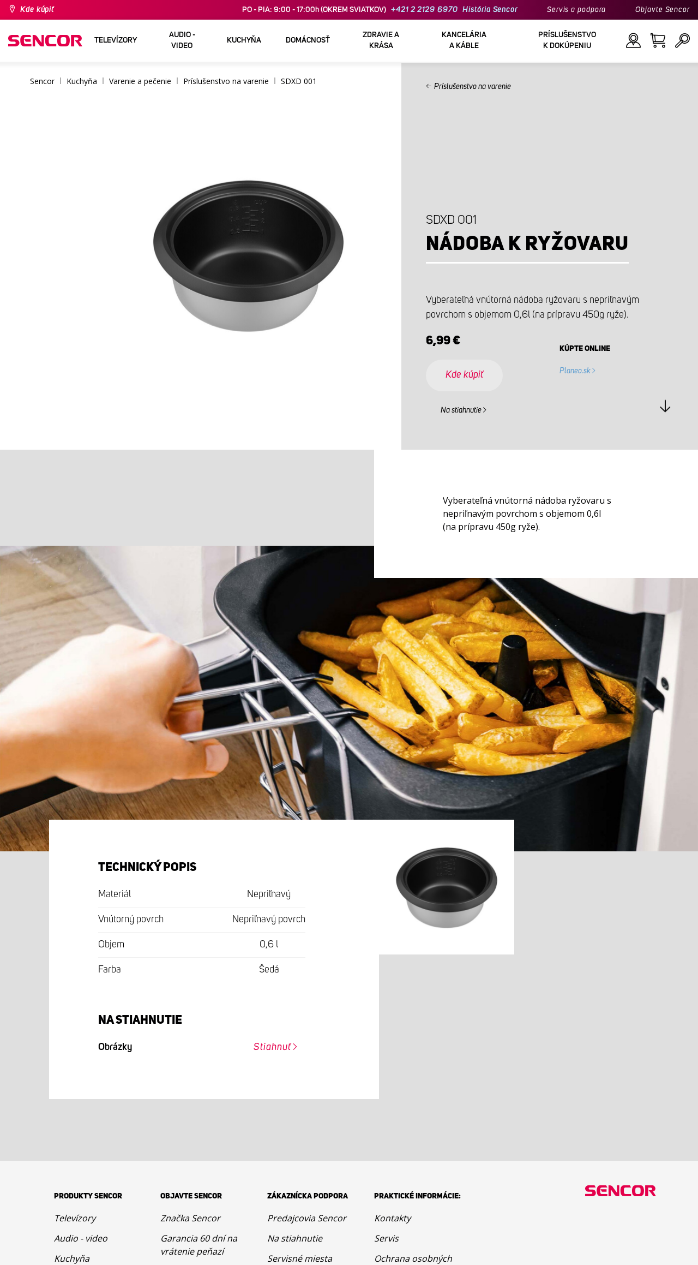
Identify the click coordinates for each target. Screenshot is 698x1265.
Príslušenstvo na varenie (472, 87)
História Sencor (490, 10)
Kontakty (392, 1218)
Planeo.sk (575, 371)
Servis (386, 1238)
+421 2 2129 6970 (424, 10)
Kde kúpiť (37, 10)
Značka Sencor (190, 1218)
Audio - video (80, 1238)
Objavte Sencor (662, 10)
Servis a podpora (576, 10)
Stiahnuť (272, 1047)
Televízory (74, 1218)
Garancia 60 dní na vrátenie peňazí (198, 1244)
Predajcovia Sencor (306, 1218)
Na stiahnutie (461, 410)
